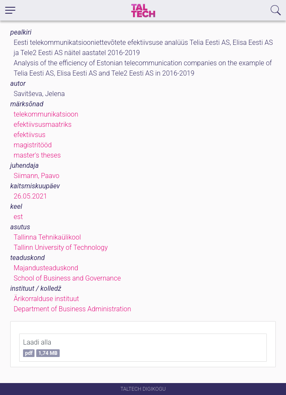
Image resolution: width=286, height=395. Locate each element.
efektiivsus (30, 135)
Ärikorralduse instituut (46, 299)
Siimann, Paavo (36, 176)
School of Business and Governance (67, 278)
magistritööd (33, 145)
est (18, 217)
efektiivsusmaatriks (43, 124)
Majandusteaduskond (46, 268)
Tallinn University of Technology (61, 247)
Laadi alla (41, 347)
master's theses (37, 155)
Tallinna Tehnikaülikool (47, 237)
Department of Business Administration (72, 309)
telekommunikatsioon (46, 114)
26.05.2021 (30, 196)
